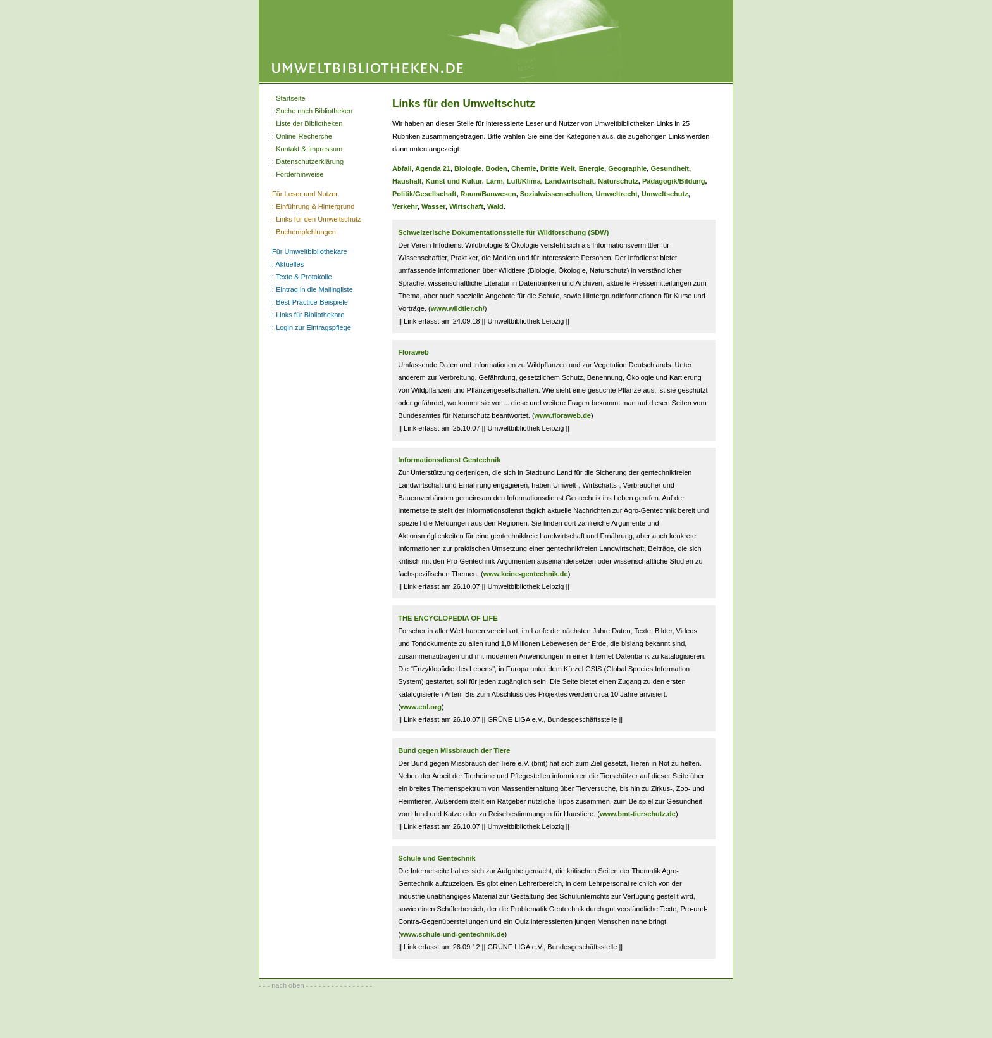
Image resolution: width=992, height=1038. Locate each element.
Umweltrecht (617, 194)
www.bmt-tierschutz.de (638, 814)
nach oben (287, 985)
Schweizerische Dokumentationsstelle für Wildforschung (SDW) (503, 232)
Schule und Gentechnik (436, 858)
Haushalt (406, 181)
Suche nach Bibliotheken (314, 111)
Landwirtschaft (569, 181)
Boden (496, 168)
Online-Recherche (304, 136)
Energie (591, 168)
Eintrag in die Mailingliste (314, 289)
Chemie (523, 168)
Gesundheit (669, 168)
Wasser (433, 206)
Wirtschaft (466, 206)
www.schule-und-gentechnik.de (452, 934)
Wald (495, 206)
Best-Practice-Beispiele (312, 302)
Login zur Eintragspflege (313, 327)
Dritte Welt (557, 168)
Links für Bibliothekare (310, 315)
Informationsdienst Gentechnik (449, 460)
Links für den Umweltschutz (318, 219)
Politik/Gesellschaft (424, 194)
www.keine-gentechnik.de (525, 574)
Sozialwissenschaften (556, 194)
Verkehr (405, 206)
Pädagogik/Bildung (673, 181)
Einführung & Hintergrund (315, 206)
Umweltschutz (665, 194)
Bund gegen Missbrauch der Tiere (454, 750)
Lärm (494, 181)
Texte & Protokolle (304, 277)
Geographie (627, 168)
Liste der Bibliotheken (309, 123)
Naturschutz (618, 181)
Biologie (467, 168)
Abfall (402, 168)
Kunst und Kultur (454, 181)
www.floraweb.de (563, 415)
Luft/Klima (524, 181)
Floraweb (413, 352)
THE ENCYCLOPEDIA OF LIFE (447, 618)
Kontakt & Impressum (309, 149)
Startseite (290, 98)
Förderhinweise (299, 174)
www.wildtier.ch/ (458, 308)
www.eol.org (421, 707)
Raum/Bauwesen (488, 194)
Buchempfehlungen (306, 232)
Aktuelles (290, 264)
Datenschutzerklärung (310, 161)
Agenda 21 (432, 168)
